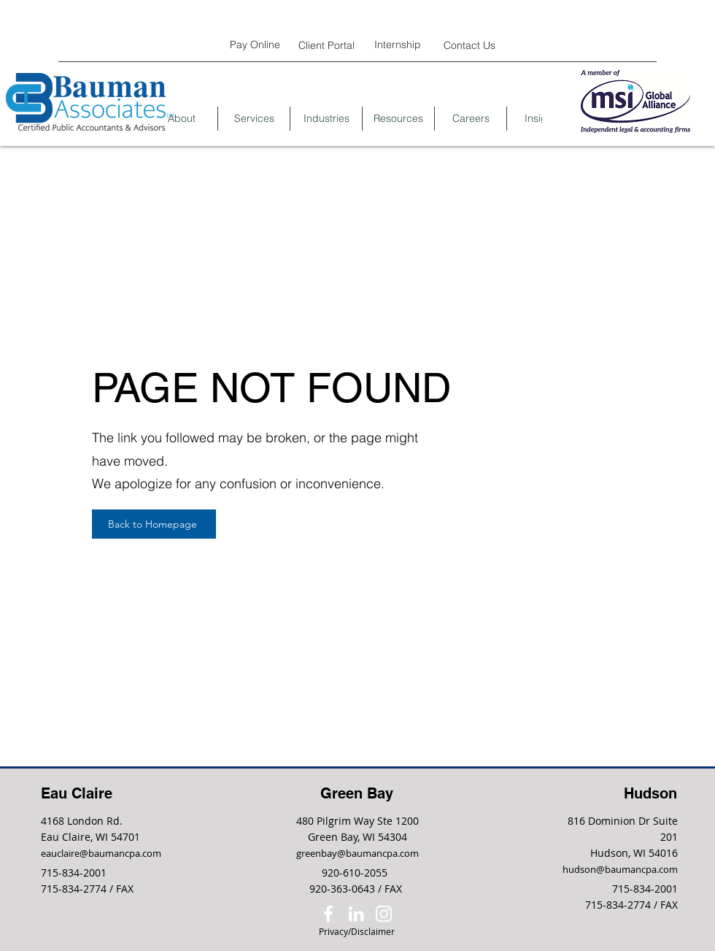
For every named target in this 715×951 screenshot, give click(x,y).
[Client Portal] (326, 45)
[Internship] (397, 44)
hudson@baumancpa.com (620, 869)
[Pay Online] (254, 44)
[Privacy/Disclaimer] (357, 931)
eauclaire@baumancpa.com (101, 853)
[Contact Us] (469, 45)
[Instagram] (384, 914)
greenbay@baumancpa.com (357, 853)
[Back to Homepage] (154, 524)
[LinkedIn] (356, 914)
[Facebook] (328, 914)
